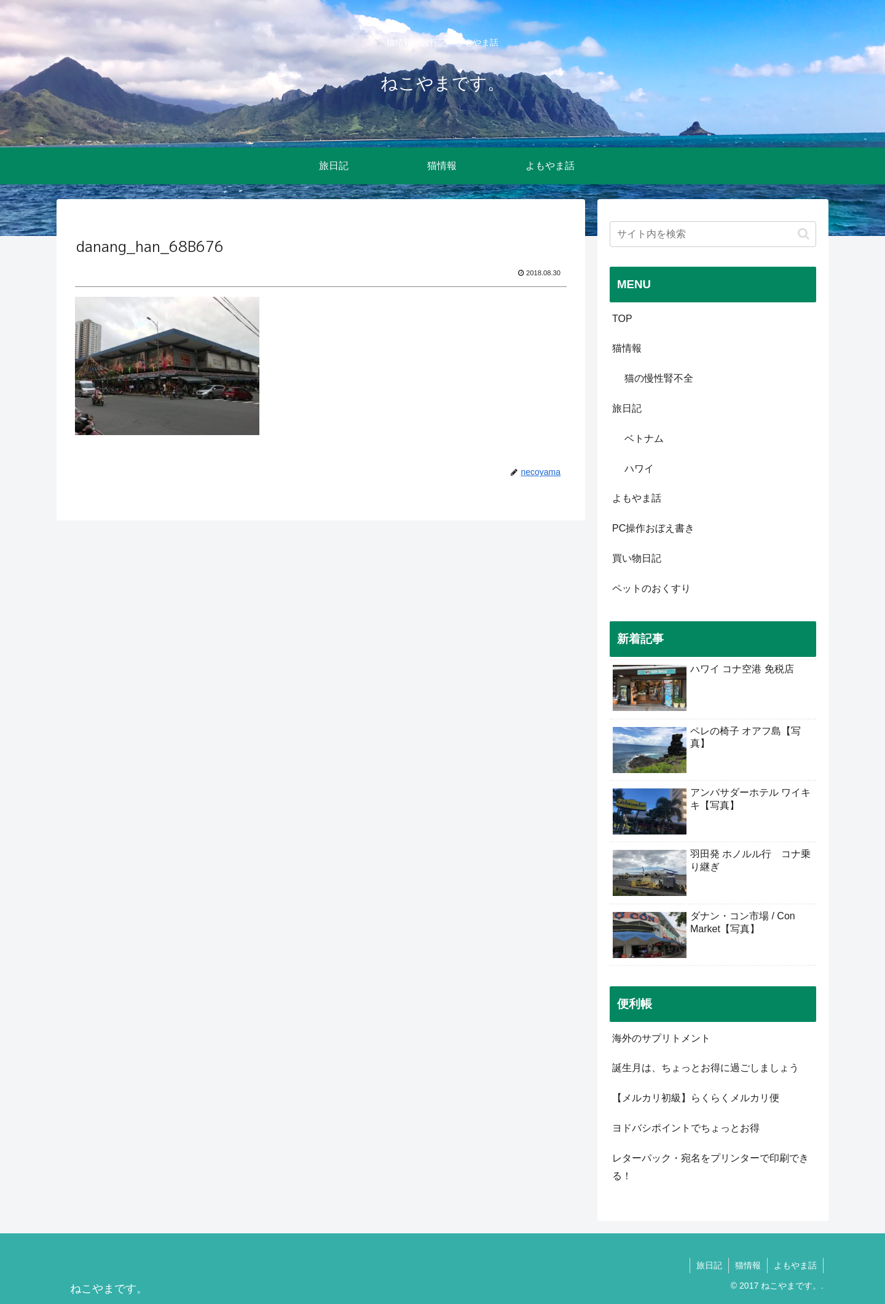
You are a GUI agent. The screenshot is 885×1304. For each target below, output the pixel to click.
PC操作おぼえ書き (653, 528)
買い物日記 (636, 558)
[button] (803, 234)
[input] (713, 234)
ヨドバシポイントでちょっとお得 (686, 1128)
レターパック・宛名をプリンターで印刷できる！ (710, 1167)
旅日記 (627, 408)
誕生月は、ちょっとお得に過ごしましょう (705, 1067)
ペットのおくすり (651, 588)
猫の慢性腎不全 (658, 378)
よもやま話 (636, 498)
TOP (622, 318)
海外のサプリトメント (661, 1038)
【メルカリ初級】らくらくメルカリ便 (695, 1098)
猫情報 (627, 348)
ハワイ (639, 468)
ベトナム (644, 438)
